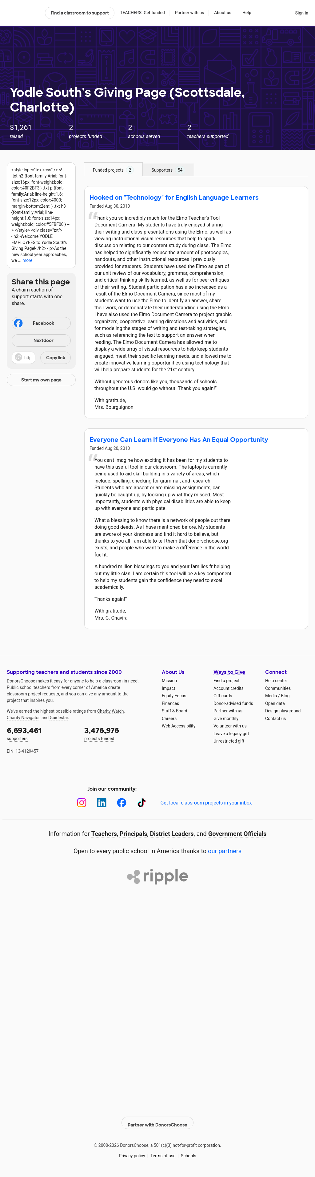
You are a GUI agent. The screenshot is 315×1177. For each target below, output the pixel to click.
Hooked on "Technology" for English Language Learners (174, 197)
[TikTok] (141, 803)
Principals (133, 833)
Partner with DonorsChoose (157, 1119)
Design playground (283, 710)
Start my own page (41, 380)
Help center (276, 680)
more (27, 260)
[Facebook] (121, 803)
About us (222, 12)
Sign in (301, 12)
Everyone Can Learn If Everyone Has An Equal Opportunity (179, 440)
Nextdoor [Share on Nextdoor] (34, 341)
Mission (169, 680)
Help (246, 12)
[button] (41, 358)
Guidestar (59, 717)
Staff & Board (174, 710)
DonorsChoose (23, 12)
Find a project (226, 680)
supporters (41, 733)
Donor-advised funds (233, 703)
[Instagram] (81, 803)
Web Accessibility (178, 725)
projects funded (118, 733)
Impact (168, 688)
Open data (275, 703)
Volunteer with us (230, 725)
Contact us (275, 718)
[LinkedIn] (101, 803)
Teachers (104, 833)
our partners (224, 851)
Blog (285, 695)
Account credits (228, 688)
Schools (188, 1152)
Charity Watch (110, 711)
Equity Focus (174, 695)
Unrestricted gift (228, 741)
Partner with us (189, 12)
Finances (170, 703)
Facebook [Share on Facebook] (33, 323)
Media (271, 695)
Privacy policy (132, 1152)
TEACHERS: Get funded (142, 12)
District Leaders (172, 833)
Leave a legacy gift (231, 733)
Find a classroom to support (80, 13)
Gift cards (222, 695)
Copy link (55, 357)
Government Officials (237, 833)
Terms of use (163, 1152)
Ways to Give (229, 672)
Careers (169, 718)
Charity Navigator (23, 717)
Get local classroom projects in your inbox (206, 803)
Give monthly (225, 718)
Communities (278, 688)
